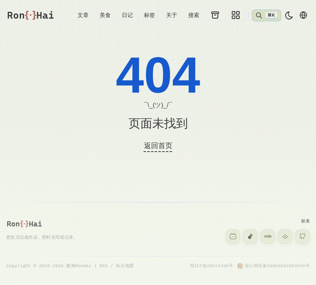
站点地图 (125, 266)
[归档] (215, 15)
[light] (289, 15)
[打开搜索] (266, 15)
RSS (104, 266)
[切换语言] (303, 15)
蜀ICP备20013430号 (211, 266)
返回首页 (158, 146)
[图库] (235, 15)
